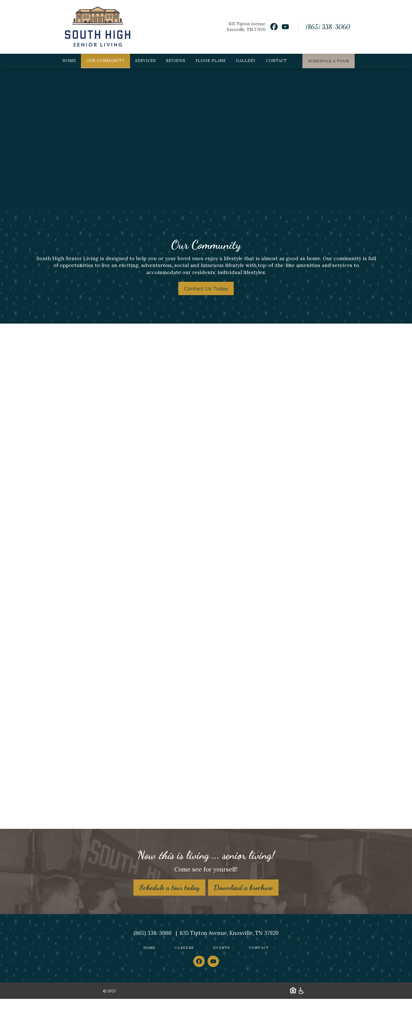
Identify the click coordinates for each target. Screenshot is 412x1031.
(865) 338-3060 (328, 26)
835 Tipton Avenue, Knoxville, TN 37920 (229, 965)
